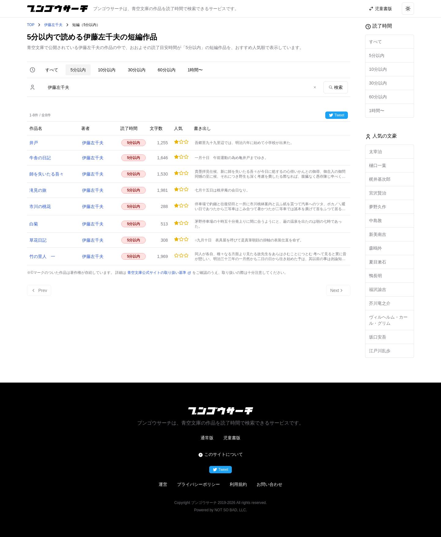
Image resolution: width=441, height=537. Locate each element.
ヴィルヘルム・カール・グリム (388, 320)
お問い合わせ (269, 484)
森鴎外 (375, 248)
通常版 (207, 437)
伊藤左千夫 (53, 25)
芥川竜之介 (379, 303)
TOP (30, 25)
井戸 (33, 142)
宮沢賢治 (377, 193)
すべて (51, 69)
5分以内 (78, 69)
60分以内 (166, 69)
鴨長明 (375, 275)
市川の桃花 (40, 206)
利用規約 (238, 484)
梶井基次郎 (379, 179)
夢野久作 (377, 206)
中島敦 (375, 220)
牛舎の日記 (40, 157)
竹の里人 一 (42, 256)
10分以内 (107, 69)
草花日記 (38, 240)
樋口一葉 (377, 165)
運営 (163, 484)
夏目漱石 (377, 261)
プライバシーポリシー (198, 484)
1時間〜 (195, 69)
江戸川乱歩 (379, 350)
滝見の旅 (38, 190)
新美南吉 (377, 234)
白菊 (33, 223)
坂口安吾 (377, 337)
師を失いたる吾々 (46, 174)
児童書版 (231, 437)
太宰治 (375, 151)
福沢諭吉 (377, 289)
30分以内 (136, 69)
